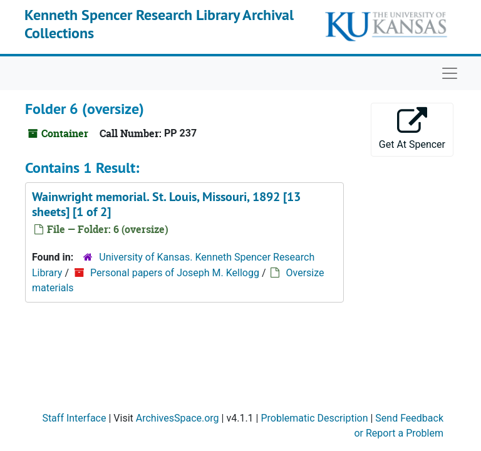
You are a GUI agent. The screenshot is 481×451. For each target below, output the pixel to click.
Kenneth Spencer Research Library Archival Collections (159, 24)
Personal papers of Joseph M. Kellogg (174, 273)
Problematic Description (314, 418)
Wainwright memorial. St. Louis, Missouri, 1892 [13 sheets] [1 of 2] (166, 204)
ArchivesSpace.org (177, 418)
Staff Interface (74, 418)
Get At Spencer (412, 128)
